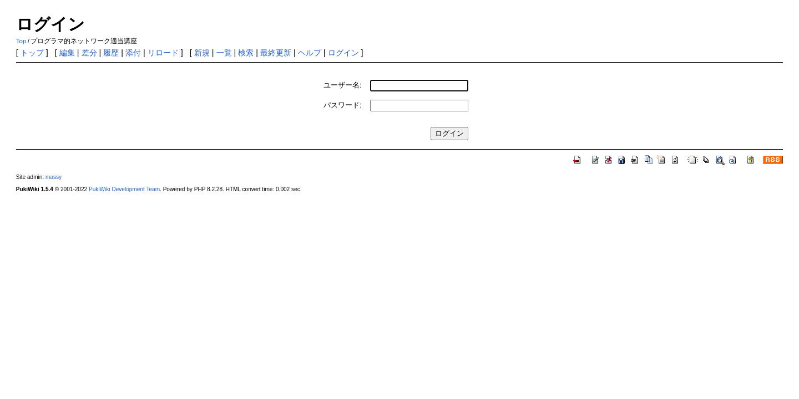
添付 (133, 52)
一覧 (224, 52)
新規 (202, 52)
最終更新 (275, 52)
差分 (89, 52)
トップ (32, 52)
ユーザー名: (342, 85)
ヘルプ (309, 52)
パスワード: (342, 105)
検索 (246, 52)
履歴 (111, 52)
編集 (67, 52)
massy (53, 177)
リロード (163, 52)
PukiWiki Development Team (124, 189)
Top (21, 41)
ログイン (343, 52)
